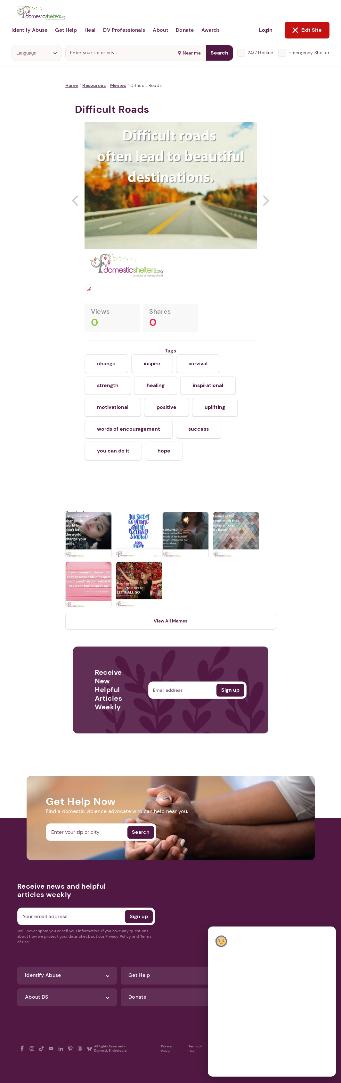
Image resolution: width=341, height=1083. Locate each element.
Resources (94, 85)
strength (107, 385)
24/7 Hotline (260, 52)
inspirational (208, 385)
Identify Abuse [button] (29, 30)
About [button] (160, 30)
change (106, 363)
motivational (112, 407)
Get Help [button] (66, 30)
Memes (118, 85)
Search (219, 52)
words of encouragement (128, 429)
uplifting (215, 407)
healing (156, 385)
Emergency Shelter (308, 52)
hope (164, 450)
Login (265, 30)
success (198, 429)
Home (71, 85)
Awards (210, 30)
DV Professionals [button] (124, 30)
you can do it (113, 450)
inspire (152, 363)
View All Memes (170, 621)
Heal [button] (90, 30)
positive (166, 407)
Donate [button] (185, 30)
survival (198, 363)
